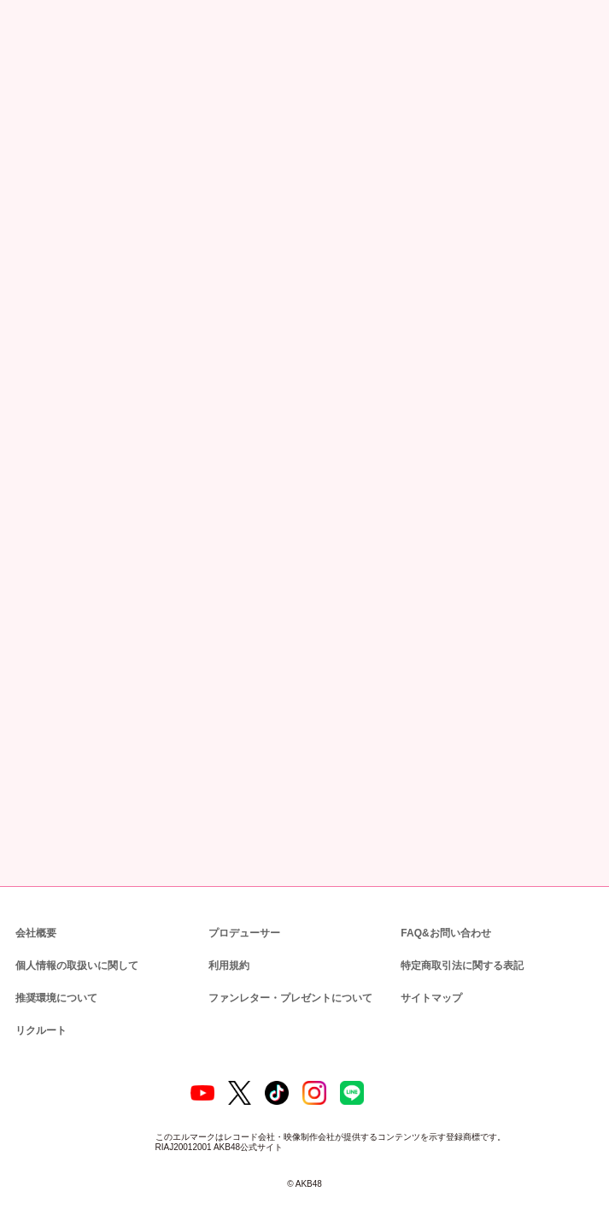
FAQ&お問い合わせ (445, 917)
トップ (25, 89)
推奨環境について (54, 982)
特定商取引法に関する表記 (461, 949)
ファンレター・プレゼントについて (281, 982)
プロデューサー (241, 917)
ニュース (68, 89)
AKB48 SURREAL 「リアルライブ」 (121, 426)
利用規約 (228, 949)
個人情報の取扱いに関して (75, 949)
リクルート (38, 1014)
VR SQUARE (57, 631)
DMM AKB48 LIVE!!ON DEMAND (95, 573)
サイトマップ (428, 982)
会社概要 (35, 917)
